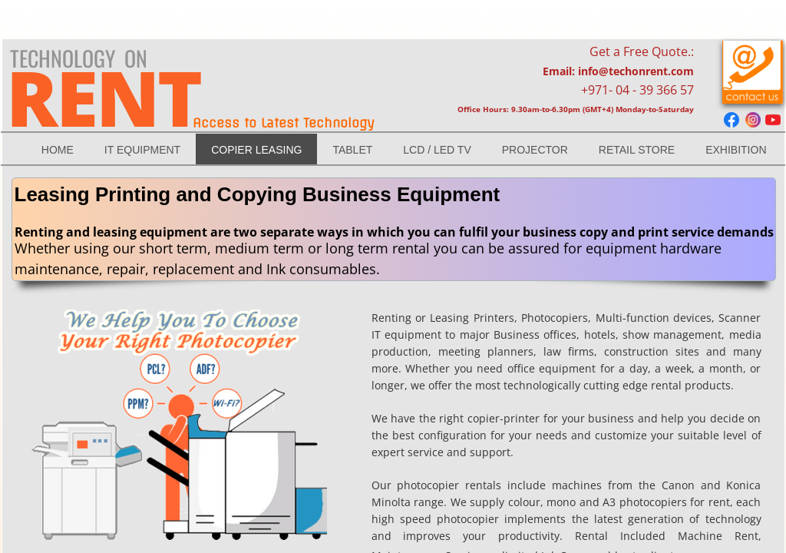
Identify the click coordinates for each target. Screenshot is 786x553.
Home (57, 150)
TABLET (352, 150)
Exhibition (735, 150)
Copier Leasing (256, 150)
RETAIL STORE (637, 150)
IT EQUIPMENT (142, 150)
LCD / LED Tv (437, 150)
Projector (535, 150)
